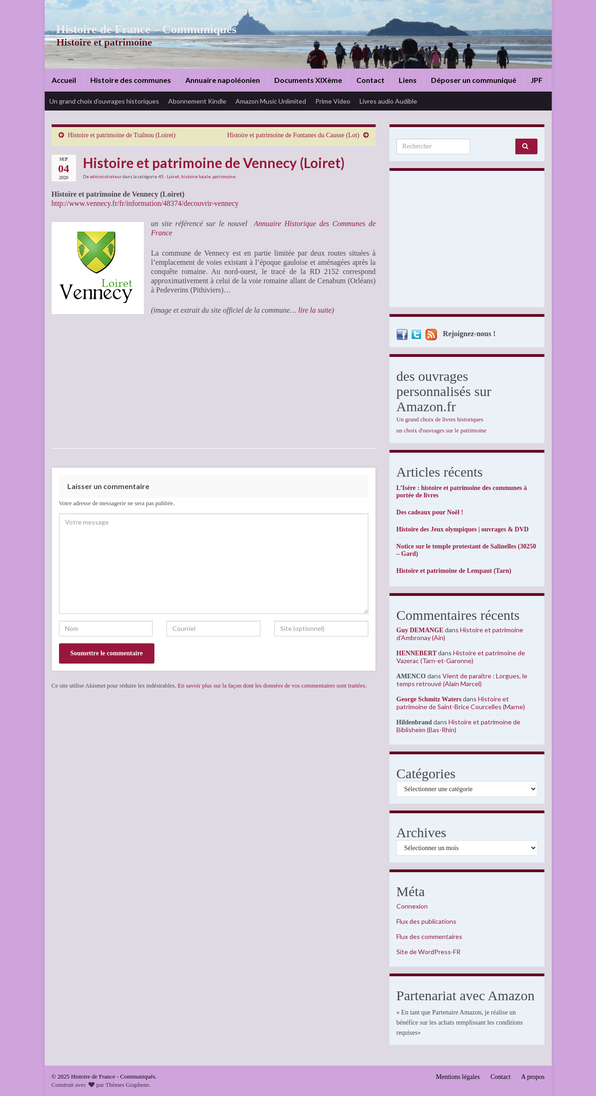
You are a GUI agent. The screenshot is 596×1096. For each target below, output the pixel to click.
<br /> (79, 381)
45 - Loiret (168, 176)
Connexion (412, 906)
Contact (370, 80)
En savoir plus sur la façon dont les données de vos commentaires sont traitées (272, 685)
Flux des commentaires (429, 936)
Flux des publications (426, 921)
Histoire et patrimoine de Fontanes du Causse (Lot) (293, 135)
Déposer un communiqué (473, 80)
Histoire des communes (130, 80)
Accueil (64, 80)
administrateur (106, 176)
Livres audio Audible (388, 101)
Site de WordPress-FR (428, 952)
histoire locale (196, 176)
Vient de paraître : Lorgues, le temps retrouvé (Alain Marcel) (461, 680)
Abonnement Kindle (197, 101)
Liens (408, 80)
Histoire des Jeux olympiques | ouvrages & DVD (462, 529)
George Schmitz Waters (428, 699)
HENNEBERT (416, 653)
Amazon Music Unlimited (271, 101)
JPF (537, 80)
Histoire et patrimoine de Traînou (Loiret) (122, 135)
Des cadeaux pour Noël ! (429, 512)
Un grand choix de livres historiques (440, 419)
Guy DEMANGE (419, 630)
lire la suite (314, 310)
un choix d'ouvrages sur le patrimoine (441, 430)
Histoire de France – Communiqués (139, 29)
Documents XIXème (308, 80)
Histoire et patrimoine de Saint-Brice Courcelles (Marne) (460, 703)
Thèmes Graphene (127, 1084)
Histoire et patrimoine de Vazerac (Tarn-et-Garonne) (460, 657)
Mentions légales (458, 1076)
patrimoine (224, 176)
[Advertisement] (467, 241)
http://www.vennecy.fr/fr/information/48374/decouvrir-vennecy (145, 203)
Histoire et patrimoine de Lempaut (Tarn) (453, 570)
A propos (533, 1076)
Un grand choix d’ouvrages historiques (104, 101)
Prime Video (332, 101)
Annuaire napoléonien (222, 80)
